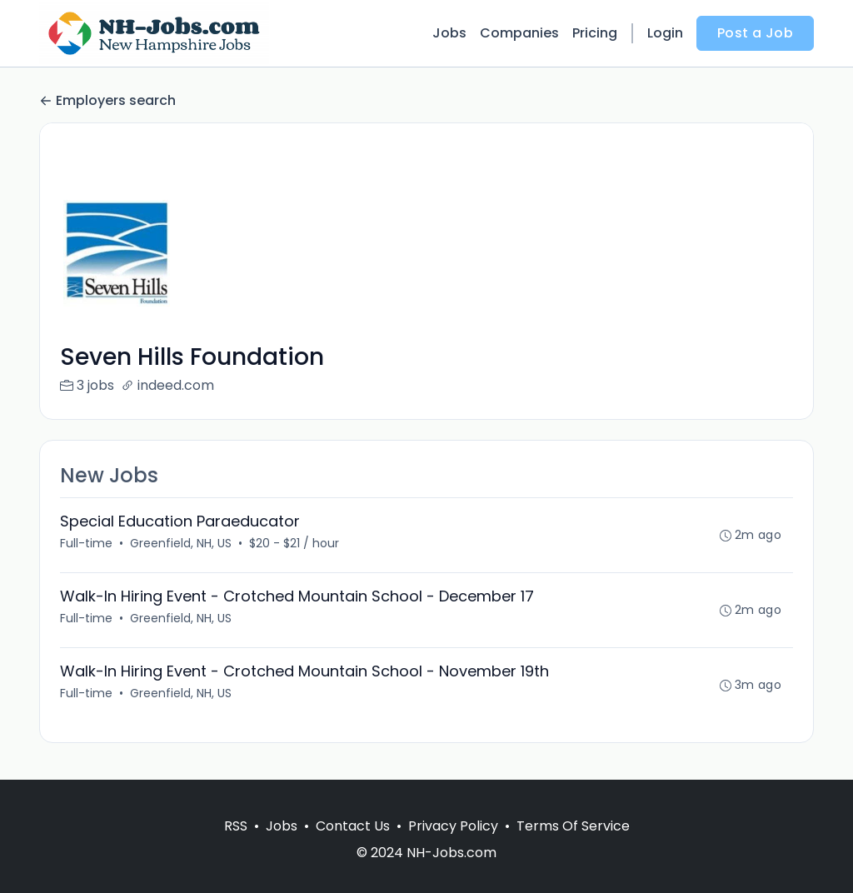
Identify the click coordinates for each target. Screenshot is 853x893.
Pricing (594, 32)
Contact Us (353, 826)
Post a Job (755, 32)
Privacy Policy (453, 826)
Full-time (86, 543)
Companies (519, 32)
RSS (235, 826)
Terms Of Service (573, 826)
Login (665, 32)
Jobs (449, 32)
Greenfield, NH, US (181, 543)
